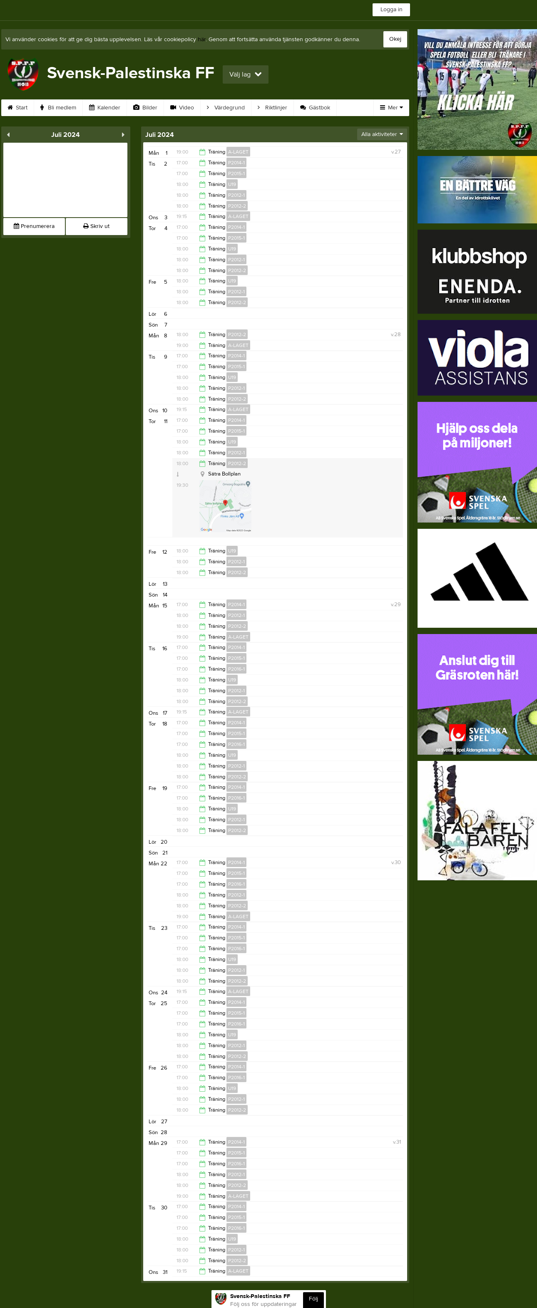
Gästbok (315, 107)
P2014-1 (236, 162)
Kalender (104, 107)
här (202, 39)
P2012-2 (237, 206)
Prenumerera (34, 226)
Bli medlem (58, 107)
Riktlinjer (272, 107)
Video (182, 107)
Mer (391, 107)
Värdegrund (226, 107)
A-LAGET (238, 152)
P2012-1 (236, 195)
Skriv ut (96, 226)
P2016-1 (236, 669)
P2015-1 (236, 173)
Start (17, 107)
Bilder (145, 107)
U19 (232, 184)
